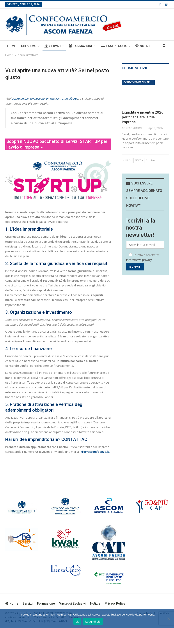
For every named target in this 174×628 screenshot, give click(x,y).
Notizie (95, 603)
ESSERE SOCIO (114, 46)
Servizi (52, 46)
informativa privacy (139, 260)
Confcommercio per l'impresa (139, 82)
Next (139, 160)
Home (11, 46)
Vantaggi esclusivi (72, 603)
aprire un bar (20, 98)
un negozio (37, 98)
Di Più (139, 46)
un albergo (71, 98)
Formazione (81, 46)
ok (77, 621)
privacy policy (115, 603)
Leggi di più (93, 621)
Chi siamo (28, 46)
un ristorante (54, 98)
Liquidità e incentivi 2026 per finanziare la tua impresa (142, 117)
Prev (127, 160)
